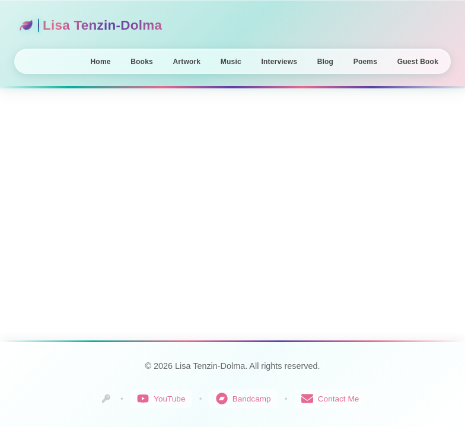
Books (141, 62)
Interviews (279, 62)
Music (231, 62)
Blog (325, 62)
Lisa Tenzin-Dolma (91, 25)
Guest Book (417, 62)
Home (101, 62)
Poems (365, 62)
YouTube (161, 398)
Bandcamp (243, 398)
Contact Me (330, 398)
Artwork (186, 62)
